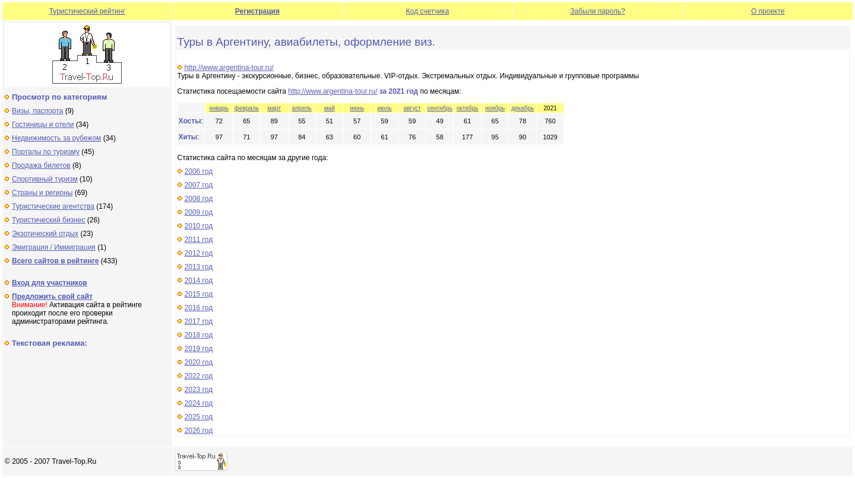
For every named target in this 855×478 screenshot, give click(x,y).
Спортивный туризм (45, 179)
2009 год (199, 212)
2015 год (199, 294)
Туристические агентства (53, 206)
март (274, 108)
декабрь (522, 108)
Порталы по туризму (46, 152)
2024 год (199, 403)
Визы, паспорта (37, 111)
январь (219, 108)
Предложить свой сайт (52, 296)
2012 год (199, 253)
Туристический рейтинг (87, 11)
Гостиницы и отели (43, 124)
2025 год (199, 417)
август (412, 108)
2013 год (199, 267)
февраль (247, 108)
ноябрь (495, 108)
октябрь (468, 108)
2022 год (199, 376)
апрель (302, 108)
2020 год (199, 362)
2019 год (199, 349)
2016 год (199, 308)
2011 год (199, 239)
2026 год (199, 430)
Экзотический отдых (45, 234)
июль (385, 108)
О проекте (768, 11)
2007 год (199, 185)
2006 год (199, 171)
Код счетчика (427, 11)
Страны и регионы (42, 193)
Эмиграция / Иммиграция (54, 247)
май (329, 108)
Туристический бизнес (48, 220)
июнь (357, 108)
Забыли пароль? (597, 11)
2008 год (199, 199)
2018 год (199, 335)
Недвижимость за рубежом (56, 138)
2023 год (199, 389)
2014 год (199, 280)
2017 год (199, 321)
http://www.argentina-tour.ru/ (229, 67)
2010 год (199, 226)
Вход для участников (49, 283)
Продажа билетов (41, 165)
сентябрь (439, 108)
